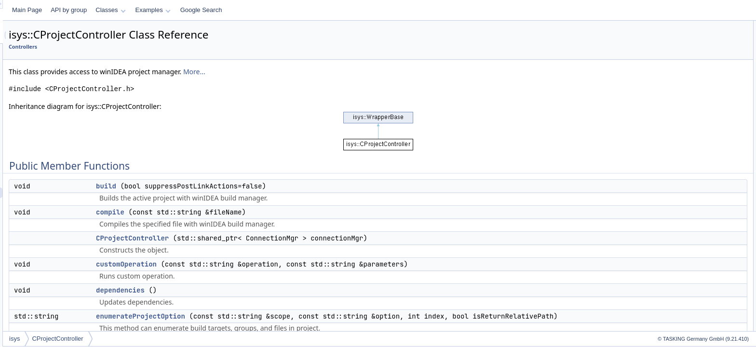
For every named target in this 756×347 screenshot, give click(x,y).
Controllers (143, 46)
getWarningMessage (682, 121)
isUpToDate (671, 132)
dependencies (240, 290)
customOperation (246, 264)
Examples (273, 9)
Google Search (322, 9)
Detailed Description (674, 206)
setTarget (668, 185)
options (665, 174)
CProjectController (252, 238)
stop (661, 195)
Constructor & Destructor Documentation (700, 217)
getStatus (668, 110)
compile (230, 212)
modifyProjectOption (682, 163)
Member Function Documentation (691, 238)
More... (315, 71)
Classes (231, 9)
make (663, 153)
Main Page (147, 9)
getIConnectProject (680, 100)
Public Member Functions (681, 26)
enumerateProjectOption (261, 316)
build (226, 186)
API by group (189, 9)
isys (135, 338)
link (660, 142)
